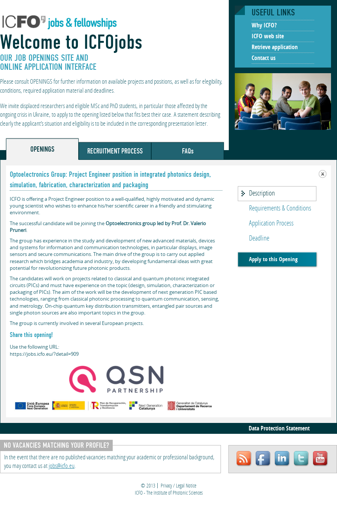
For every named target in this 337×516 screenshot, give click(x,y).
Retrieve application (275, 48)
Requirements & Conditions (280, 208)
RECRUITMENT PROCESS (115, 151)
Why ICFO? (264, 26)
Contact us (264, 59)
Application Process (271, 223)
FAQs (188, 151)
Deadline (259, 238)
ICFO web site (268, 37)
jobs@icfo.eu (62, 466)
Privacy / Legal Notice (178, 486)
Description (262, 193)
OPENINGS (42, 149)
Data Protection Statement (279, 429)
